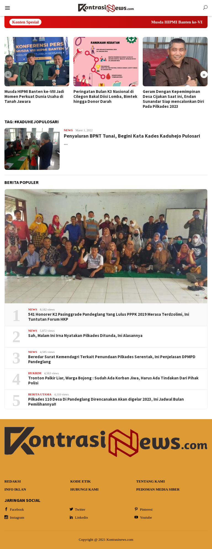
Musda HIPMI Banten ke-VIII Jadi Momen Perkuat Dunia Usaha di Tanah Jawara (34, 96)
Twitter (77, 509)
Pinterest (143, 509)
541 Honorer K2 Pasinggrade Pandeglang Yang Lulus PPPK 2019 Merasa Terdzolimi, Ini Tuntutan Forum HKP (108, 317)
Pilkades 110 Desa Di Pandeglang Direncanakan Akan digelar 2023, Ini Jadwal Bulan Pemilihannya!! (106, 402)
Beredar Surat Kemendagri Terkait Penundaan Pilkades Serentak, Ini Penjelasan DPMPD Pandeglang (111, 359)
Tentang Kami (150, 481)
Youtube (143, 517)
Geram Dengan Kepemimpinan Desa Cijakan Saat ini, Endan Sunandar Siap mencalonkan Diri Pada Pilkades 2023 (173, 99)
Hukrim (34, 373)
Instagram (14, 517)
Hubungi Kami (84, 489)
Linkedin (79, 517)
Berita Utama (39, 394)
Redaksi (12, 481)
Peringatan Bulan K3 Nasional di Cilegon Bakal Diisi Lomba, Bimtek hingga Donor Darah (105, 96)
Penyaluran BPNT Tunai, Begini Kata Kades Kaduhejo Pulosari (132, 136)
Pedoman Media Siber (158, 489)
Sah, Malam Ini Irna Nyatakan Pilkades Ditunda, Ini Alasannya (85, 335)
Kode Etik (80, 481)
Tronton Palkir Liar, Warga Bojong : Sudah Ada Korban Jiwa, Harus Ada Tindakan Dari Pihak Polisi (113, 380)
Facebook (14, 509)
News (68, 130)
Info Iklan (15, 489)
